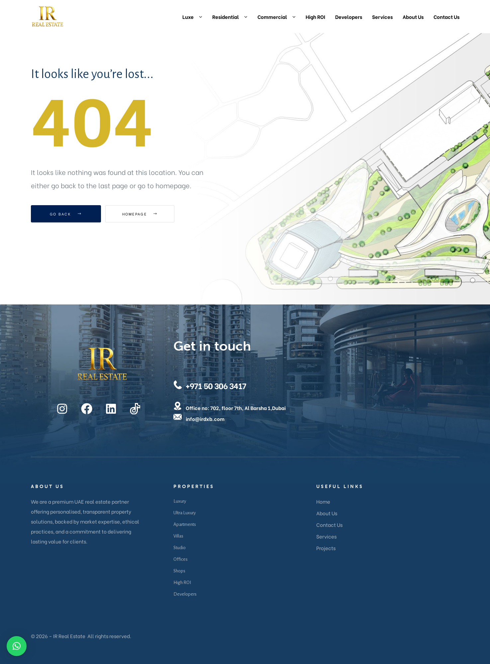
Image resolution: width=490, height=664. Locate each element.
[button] (17, 646)
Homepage (142, 213)
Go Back (66, 213)
